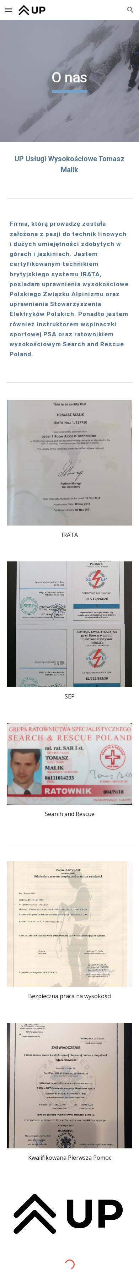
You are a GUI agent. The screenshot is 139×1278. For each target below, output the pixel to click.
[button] (8, 10)
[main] (69, 81)
